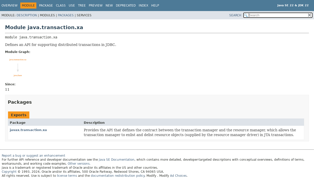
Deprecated (126, 5)
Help (155, 5)
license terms (67, 175)
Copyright (9, 171)
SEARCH (235, 15)
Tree (82, 5)
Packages (66, 15)
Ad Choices (178, 175)
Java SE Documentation (116, 159)
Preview (96, 5)
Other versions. (79, 163)
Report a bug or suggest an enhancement (33, 155)
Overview (10, 5)
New (109, 5)
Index (143, 5)
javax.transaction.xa (28, 130)
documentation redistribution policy (117, 175)
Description (27, 15)
